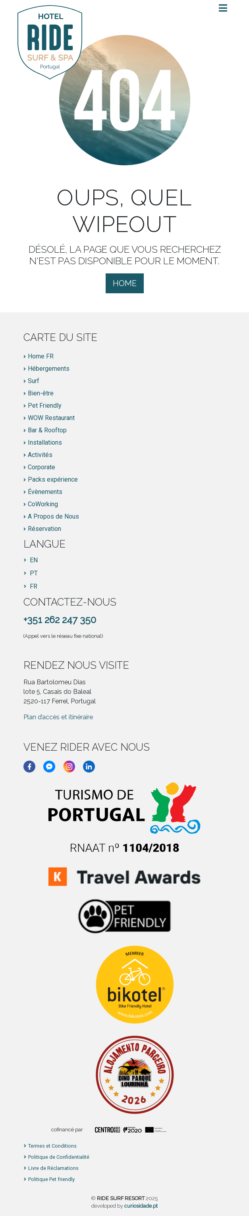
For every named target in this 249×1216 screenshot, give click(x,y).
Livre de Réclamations (53, 1168)
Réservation (44, 529)
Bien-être (41, 393)
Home (125, 283)
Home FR (41, 356)
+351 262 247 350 (59, 619)
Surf (33, 381)
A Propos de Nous (53, 516)
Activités (40, 455)
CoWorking (43, 504)
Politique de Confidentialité (58, 1157)
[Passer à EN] (31, 560)
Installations (45, 443)
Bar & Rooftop (47, 430)
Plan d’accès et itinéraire (58, 717)
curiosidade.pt (141, 1206)
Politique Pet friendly (51, 1179)
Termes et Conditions (52, 1146)
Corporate (41, 467)
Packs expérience (53, 479)
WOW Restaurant (51, 418)
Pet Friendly (45, 406)
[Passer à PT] (31, 573)
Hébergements (48, 369)
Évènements (45, 492)
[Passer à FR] (31, 586)
